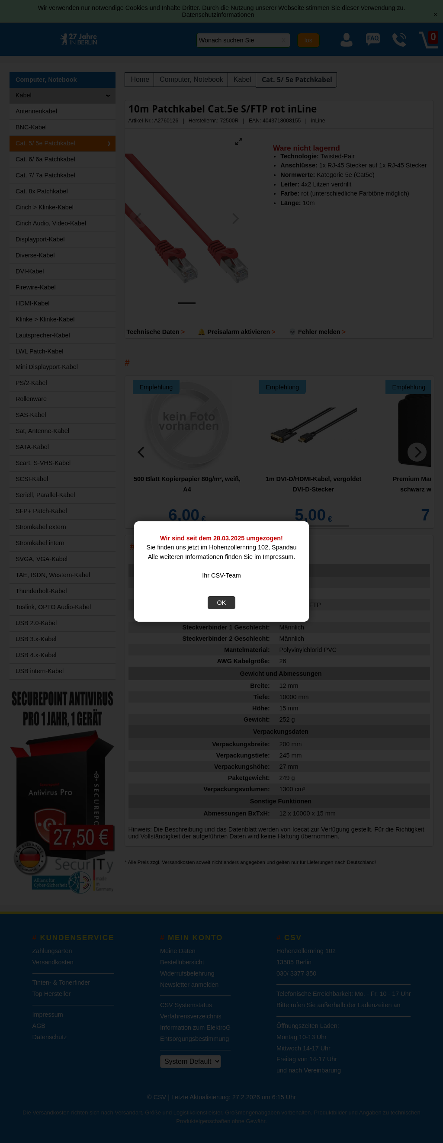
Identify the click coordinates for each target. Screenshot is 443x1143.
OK (221, 602)
